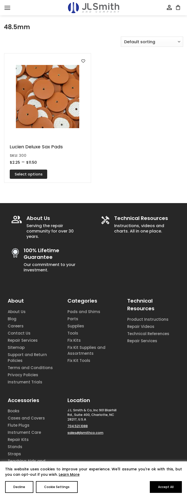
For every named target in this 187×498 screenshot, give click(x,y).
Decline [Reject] (19, 487)
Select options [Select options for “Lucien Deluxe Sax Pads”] (29, 174)
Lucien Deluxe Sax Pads (36, 147)
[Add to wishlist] (83, 61)
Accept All (166, 487)
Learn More (69, 474)
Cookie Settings (57, 487)
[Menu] (7, 8)
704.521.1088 (77, 426)
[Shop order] (152, 42)
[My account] (169, 7)
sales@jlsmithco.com (85, 432)
